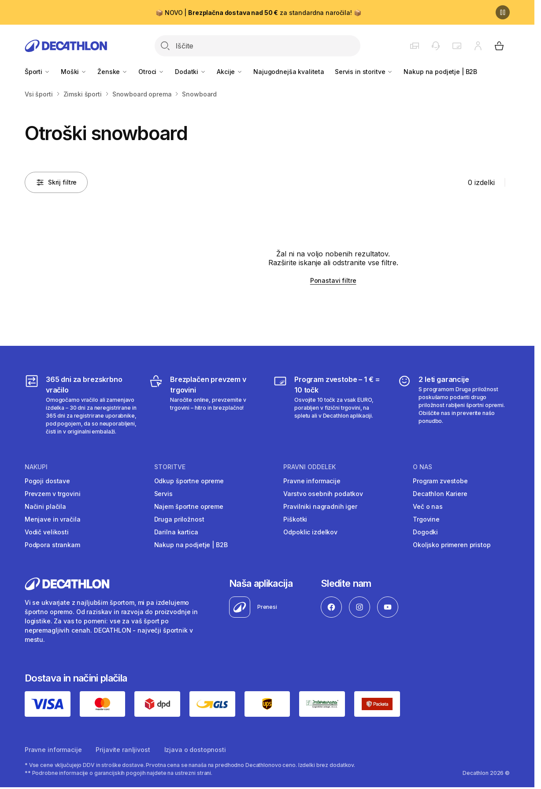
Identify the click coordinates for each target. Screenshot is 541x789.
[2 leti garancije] (453, 405)
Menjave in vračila (52, 519)
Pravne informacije (311, 481)
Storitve (169, 466)
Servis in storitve (364, 71)
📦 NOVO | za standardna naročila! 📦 (258, 12)
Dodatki (190, 71)
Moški (74, 71)
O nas (422, 466)
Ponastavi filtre (333, 280)
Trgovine (426, 519)
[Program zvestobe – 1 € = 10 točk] (329, 405)
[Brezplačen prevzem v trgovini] (205, 405)
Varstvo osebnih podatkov (323, 493)
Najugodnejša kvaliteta (288, 71)
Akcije (230, 71)
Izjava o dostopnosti (195, 749)
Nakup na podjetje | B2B (440, 71)
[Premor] (503, 12)
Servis (163, 493)
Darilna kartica (176, 532)
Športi (37, 71)
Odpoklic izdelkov (310, 532)
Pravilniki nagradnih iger (320, 506)
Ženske (112, 71)
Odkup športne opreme (189, 481)
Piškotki (295, 519)
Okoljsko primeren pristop (452, 544)
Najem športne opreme (188, 506)
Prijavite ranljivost (123, 749)
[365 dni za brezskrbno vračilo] (81, 405)
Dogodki (425, 532)
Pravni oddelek (309, 466)
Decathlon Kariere (440, 493)
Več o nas (428, 506)
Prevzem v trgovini (52, 493)
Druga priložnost (179, 519)
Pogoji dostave (47, 481)
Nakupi (36, 466)
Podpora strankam (52, 544)
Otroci (151, 71)
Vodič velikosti (47, 532)
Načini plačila (45, 506)
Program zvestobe (440, 481)
